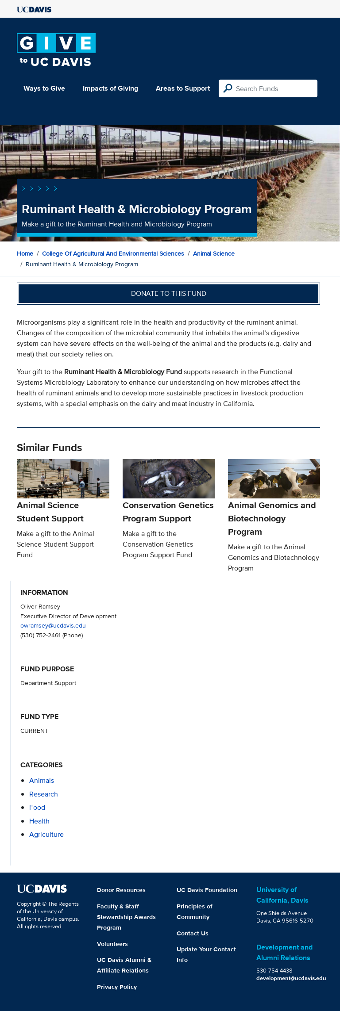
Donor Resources (121, 889)
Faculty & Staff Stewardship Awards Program (126, 917)
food (37, 807)
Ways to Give (44, 88)
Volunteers (112, 943)
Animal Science (214, 253)
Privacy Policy (117, 986)
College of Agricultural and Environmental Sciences (113, 253)
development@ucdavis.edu (291, 978)
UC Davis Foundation (207, 889)
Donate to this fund (168, 293)
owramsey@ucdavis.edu (53, 625)
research (43, 794)
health (39, 821)
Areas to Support (183, 88)
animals (41, 780)
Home (25, 253)
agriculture (46, 834)
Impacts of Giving (110, 88)
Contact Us (193, 933)
